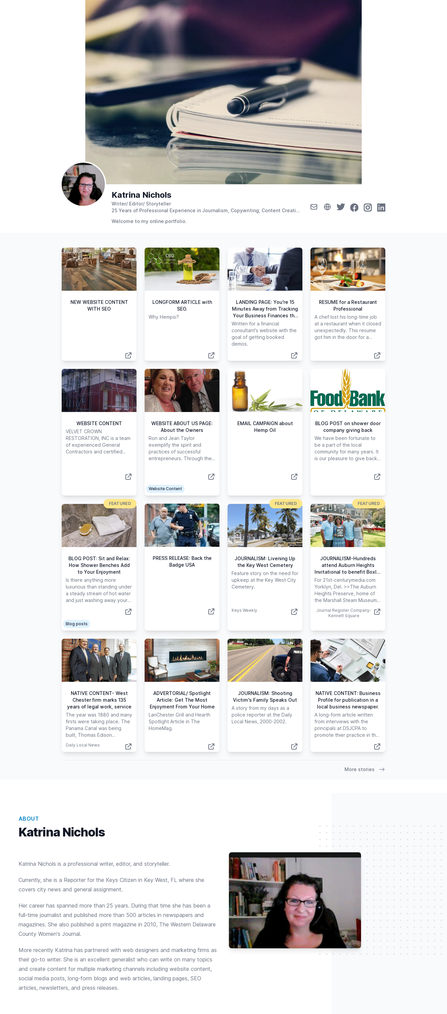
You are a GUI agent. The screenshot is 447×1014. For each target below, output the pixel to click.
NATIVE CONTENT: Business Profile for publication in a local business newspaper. (348, 699)
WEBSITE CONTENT (99, 423)
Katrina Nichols (142, 195)
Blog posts (77, 623)
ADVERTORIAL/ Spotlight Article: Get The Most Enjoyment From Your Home (182, 699)
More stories (365, 769)
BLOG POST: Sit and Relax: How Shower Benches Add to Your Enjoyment (99, 565)
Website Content (165, 488)
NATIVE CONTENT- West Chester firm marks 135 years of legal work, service (99, 699)
